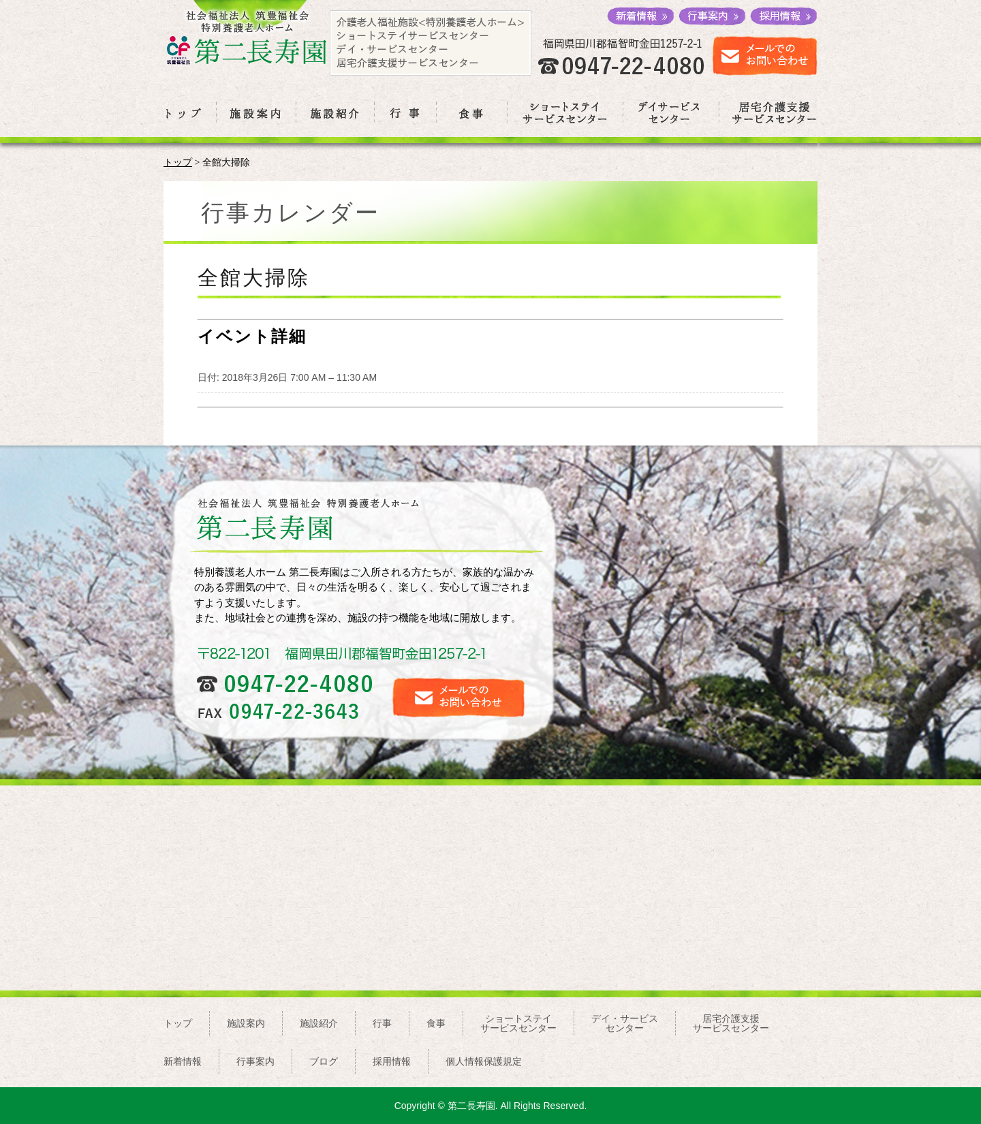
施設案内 (246, 1023)
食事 (436, 1023)
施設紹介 (319, 1023)
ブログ (323, 1061)
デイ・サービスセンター (624, 1023)
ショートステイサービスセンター (518, 1023)
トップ (178, 162)
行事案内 (255, 1061)
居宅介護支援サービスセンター (731, 1023)
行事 (382, 1023)
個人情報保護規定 (484, 1061)
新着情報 (183, 1061)
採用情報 (392, 1061)
